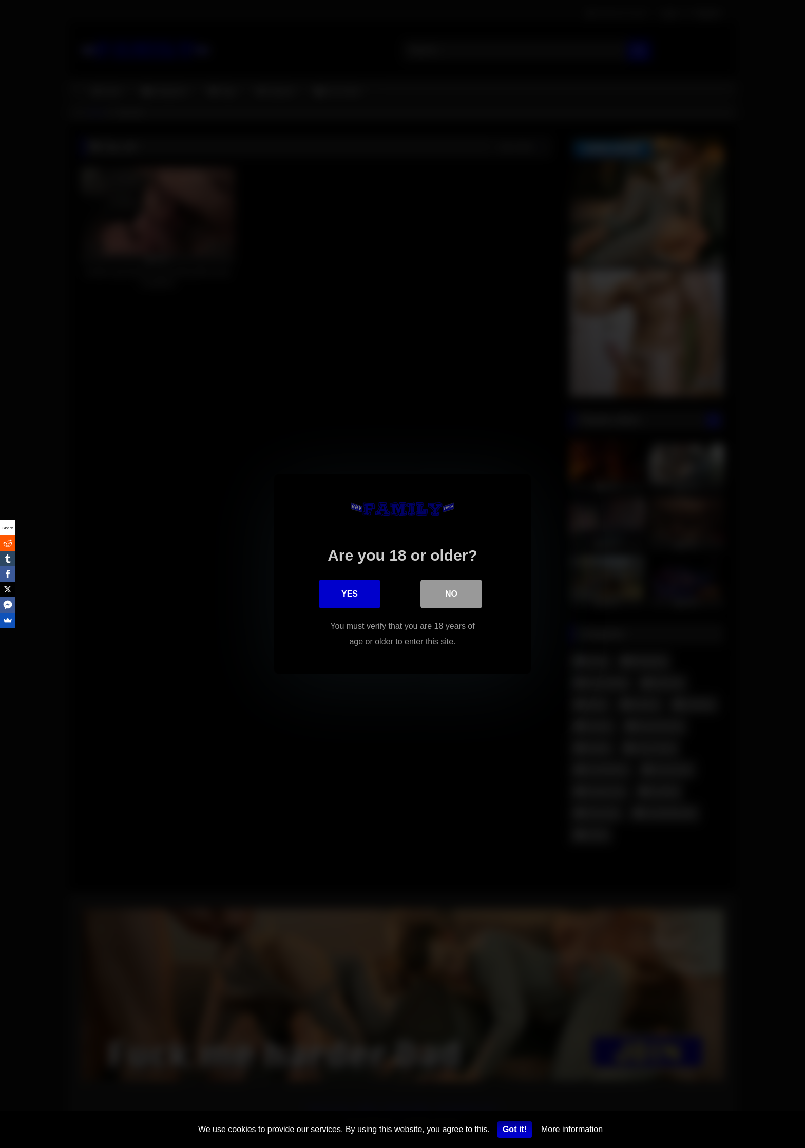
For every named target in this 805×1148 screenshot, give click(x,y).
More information (572, 1129)
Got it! (515, 1129)
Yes (349, 593)
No (451, 593)
